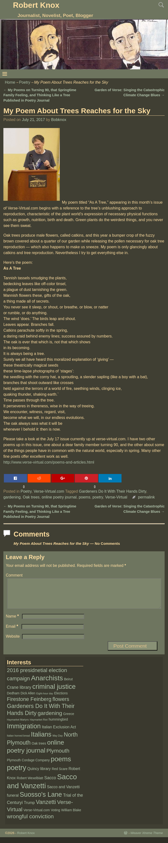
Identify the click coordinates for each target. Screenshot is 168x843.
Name (13, 622)
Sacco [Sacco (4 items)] (50, 783)
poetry (97, 497)
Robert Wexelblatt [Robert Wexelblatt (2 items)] (30, 784)
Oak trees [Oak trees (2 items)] (39, 749)
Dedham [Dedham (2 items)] (13, 699)
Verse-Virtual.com (49, 491)
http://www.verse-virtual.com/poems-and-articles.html (48, 462)
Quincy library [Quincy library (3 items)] (39, 774)
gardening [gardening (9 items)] (50, 719)
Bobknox (58, 120)
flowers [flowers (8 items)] (61, 705)
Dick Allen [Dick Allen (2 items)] (28, 699)
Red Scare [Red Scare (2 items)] (60, 775)
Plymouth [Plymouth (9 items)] (57, 756)
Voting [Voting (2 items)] (55, 816)
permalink (146, 497)
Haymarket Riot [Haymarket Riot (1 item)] (38, 725)
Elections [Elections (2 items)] (61, 699)
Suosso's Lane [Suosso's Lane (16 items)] (41, 800)
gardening (12, 497)
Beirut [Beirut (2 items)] (68, 685)
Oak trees (31, 497)
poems (84, 497)
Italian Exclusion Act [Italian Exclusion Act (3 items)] (59, 733)
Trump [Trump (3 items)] (29, 808)
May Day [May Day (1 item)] (58, 741)
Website (13, 642)
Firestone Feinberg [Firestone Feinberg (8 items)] (29, 705)
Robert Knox (36, 5)
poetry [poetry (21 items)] (16, 773)
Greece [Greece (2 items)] (68, 720)
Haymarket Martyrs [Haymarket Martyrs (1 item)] (18, 725)
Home (10, 82)
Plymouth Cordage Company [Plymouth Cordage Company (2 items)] (28, 766)
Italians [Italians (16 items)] (41, 740)
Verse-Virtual (116, 497)
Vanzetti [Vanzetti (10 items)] (46, 808)
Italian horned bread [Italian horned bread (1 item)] (18, 741)
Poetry (24, 82)
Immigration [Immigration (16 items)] (24, 732)
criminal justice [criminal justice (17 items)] (54, 692)
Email (12, 632)
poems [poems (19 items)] (61, 765)
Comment (14, 575)
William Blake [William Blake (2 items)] (71, 816)
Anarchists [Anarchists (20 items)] (47, 684)
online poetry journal (59, 497)
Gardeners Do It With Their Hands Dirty (112, 491)
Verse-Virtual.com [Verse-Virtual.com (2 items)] (36, 816)
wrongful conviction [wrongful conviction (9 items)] (30, 822)
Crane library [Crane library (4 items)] (19, 693)
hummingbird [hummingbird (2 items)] (58, 725)
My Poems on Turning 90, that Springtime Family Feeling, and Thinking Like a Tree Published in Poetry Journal (39, 95)
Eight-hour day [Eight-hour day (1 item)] (44, 699)
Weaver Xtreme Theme (146, 839)
